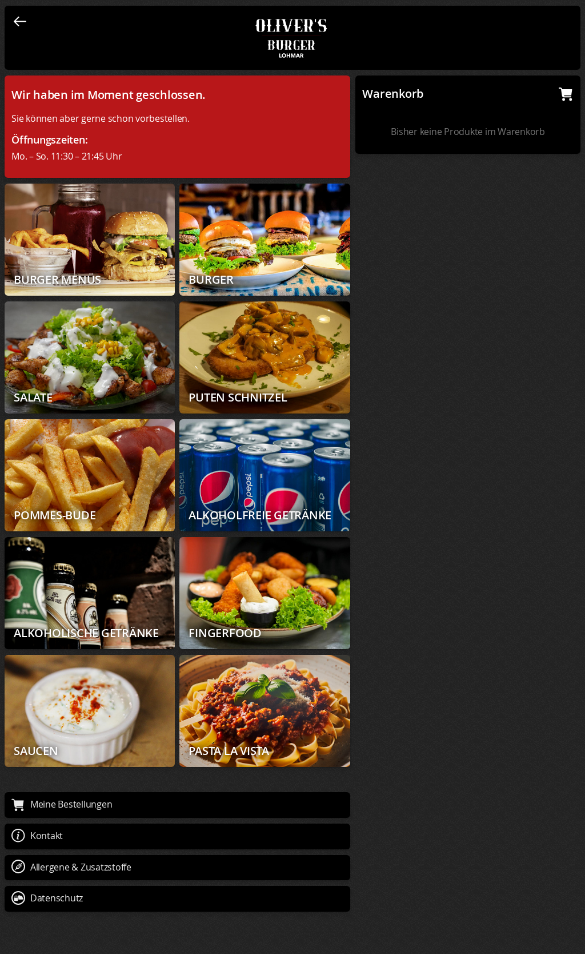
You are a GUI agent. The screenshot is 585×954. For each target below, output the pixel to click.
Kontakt (37, 835)
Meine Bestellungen (61, 804)
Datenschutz (47, 898)
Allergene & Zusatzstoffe (71, 867)
